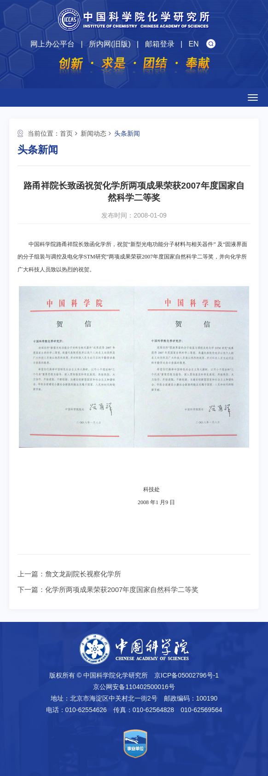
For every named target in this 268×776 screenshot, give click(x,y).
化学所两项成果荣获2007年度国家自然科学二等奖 (121, 589)
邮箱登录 (160, 44)
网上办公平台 (52, 44)
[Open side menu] (253, 97)
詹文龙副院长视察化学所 (83, 574)
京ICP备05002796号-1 (186, 675)
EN (193, 44)
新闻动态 (93, 133)
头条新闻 (127, 133)
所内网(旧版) (110, 44)
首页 (66, 133)
